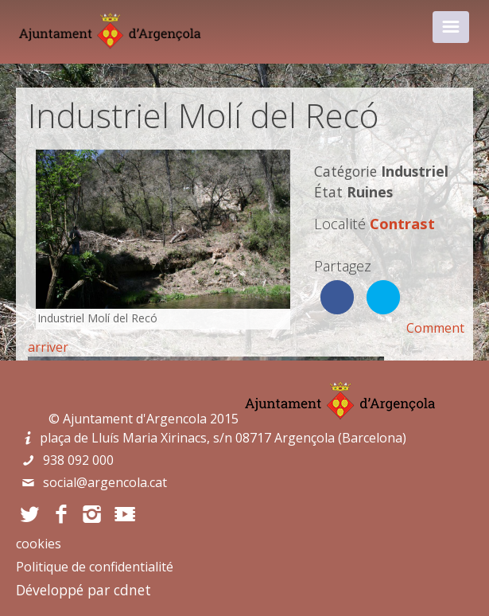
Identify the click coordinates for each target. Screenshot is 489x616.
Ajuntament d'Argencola (135, 418)
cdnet (132, 589)
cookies (38, 543)
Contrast (402, 223)
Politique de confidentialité (94, 566)
